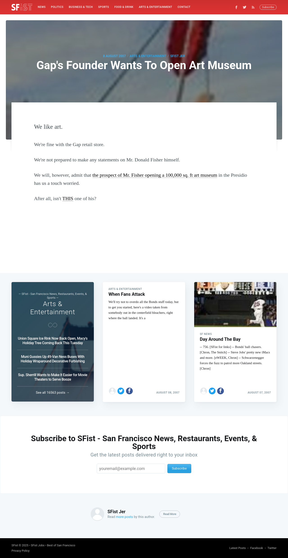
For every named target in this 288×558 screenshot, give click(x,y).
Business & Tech (81, 7)
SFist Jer (177, 56)
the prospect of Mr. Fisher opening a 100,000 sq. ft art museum (154, 175)
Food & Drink (123, 7)
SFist (14, 545)
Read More (169, 514)
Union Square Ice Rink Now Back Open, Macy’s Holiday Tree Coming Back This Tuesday (53, 340)
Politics (57, 7)
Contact (184, 7)
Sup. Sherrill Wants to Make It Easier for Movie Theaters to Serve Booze (52, 377)
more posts (124, 517)
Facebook (256, 548)
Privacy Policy (20, 550)
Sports (103, 7)
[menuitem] (41, 7)
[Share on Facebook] (129, 390)
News (42, 7)
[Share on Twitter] (121, 390)
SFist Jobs (38, 545)
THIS (67, 198)
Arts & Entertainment (155, 7)
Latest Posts (238, 548)
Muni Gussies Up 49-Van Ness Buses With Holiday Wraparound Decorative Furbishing (53, 359)
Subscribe (268, 7)
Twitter (272, 548)
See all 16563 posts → (53, 393)
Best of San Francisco (61, 545)
